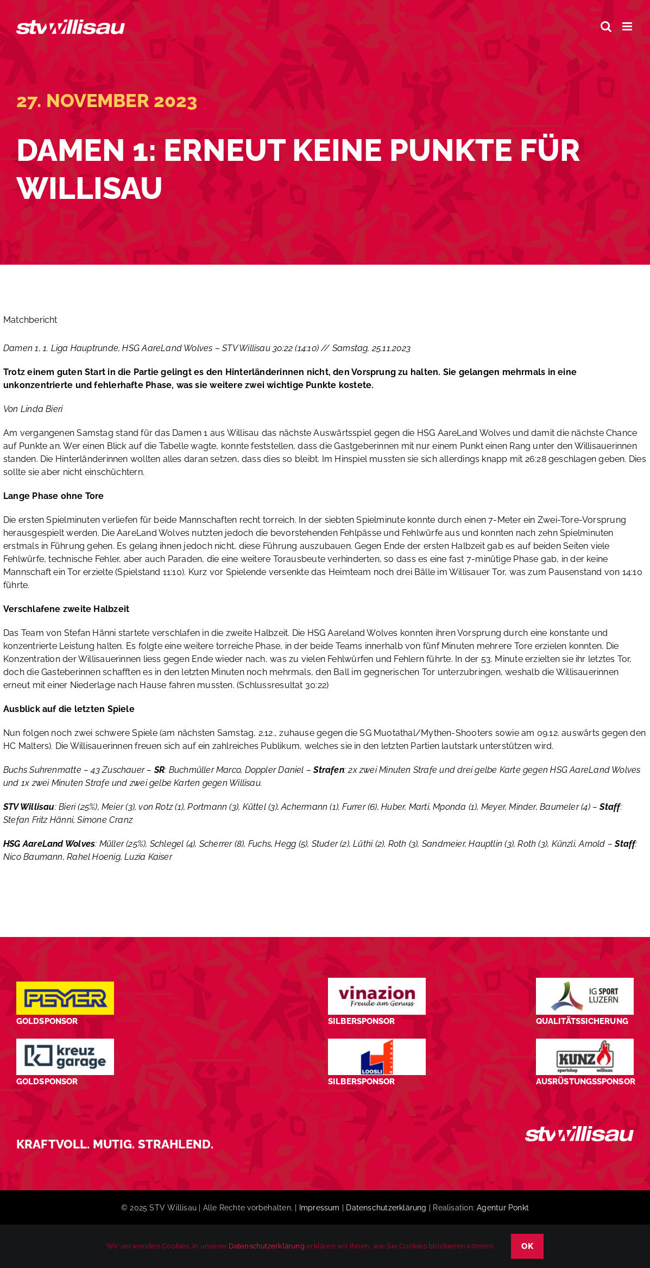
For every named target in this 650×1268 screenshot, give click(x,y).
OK (527, 1246)
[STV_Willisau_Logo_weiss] (579, 1130)
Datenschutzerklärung (386, 1207)
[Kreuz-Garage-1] (65, 1043)
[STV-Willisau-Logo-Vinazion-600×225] (377, 982)
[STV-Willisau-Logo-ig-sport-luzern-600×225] (585, 982)
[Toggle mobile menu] (628, 26)
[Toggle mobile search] (606, 26)
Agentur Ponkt (503, 1207)
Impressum (319, 1207)
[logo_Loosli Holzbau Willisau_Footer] (377, 1043)
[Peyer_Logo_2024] (65, 985)
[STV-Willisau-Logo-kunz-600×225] (585, 1043)
